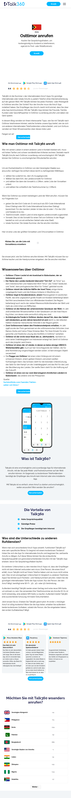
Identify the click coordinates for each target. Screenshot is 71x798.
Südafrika (15, 779)
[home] (17, 4)
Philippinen (16, 720)
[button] (64, 4)
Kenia (14, 727)
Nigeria (14, 772)
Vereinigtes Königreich (20, 712)
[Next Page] (35, 787)
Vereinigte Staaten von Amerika (23, 749)
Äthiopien (15, 764)
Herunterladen (24, 137)
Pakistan (15, 735)
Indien (14, 757)
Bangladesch (16, 742)
